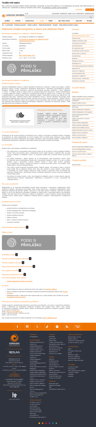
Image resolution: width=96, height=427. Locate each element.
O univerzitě (9, 25)
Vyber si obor (52, 338)
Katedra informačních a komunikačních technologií (83, 106)
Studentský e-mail (53, 361)
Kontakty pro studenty (55, 378)
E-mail (74, 13)
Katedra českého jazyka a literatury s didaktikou (82, 99)
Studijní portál (80, 13)
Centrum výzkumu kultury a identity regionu (82, 155)
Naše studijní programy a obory (68, 25)
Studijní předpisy (53, 374)
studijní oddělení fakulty (49, 318)
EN (27, 13)
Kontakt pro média (73, 367)
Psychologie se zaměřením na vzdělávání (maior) (33, 39)
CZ (25, 13)
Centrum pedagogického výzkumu (81, 149)
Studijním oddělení (51, 289)
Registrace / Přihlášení (54, 385)
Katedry (75, 92)
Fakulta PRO (80, 21)
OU (3, 25)
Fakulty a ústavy (32, 25)
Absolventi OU (76, 68)
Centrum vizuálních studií (79, 151)
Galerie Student (76, 164)
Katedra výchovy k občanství (80, 132)
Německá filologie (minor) (27, 41)
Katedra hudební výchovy (79, 103)
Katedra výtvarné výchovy (79, 135)
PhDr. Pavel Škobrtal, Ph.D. (27, 55)
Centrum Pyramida (35, 408)
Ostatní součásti (79, 160)
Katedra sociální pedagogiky (80, 122)
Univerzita (9, 21)
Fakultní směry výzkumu (74, 337)
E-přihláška (75, 33)
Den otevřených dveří (54, 349)
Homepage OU (34, 336)
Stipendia (74, 58)
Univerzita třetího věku (78, 73)
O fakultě (19, 21)
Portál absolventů (53, 383)
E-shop (70, 352)
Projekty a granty (72, 338)
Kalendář (70, 376)
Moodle (70, 13)
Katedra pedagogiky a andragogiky (82, 112)
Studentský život (76, 63)
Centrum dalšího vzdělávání (80, 137)
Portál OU (51, 359)
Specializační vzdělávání (79, 76)
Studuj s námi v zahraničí (79, 53)
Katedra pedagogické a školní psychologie (19, 281)
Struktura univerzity (20, 25)
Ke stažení (71, 374)
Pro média (89, 21)
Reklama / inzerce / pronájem (76, 360)
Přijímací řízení (76, 38)
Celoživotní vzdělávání (78, 71)
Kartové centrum (34, 415)
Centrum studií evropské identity (38, 393)
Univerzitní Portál (89, 13)
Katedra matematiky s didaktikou (81, 109)
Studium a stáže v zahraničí (56, 366)
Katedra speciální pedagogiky (80, 125)
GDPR (69, 349)
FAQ (50, 387)
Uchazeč (43, 21)
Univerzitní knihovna (35, 402)
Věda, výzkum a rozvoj (66, 21)
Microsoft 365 (63, 13)
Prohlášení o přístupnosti (74, 351)
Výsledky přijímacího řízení (79, 41)
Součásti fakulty (31, 21)
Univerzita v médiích (73, 372)
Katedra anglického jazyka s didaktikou (83, 96)
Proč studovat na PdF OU (79, 43)
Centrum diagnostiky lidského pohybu (82, 146)
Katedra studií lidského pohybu (80, 127)
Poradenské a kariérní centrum (16, 297)
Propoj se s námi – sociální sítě (80, 78)
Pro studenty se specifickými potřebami (82, 66)
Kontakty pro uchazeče (78, 81)
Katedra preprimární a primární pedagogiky (81, 119)
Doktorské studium (77, 46)
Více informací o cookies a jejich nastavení (55, 8)
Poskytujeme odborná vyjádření (76, 370)
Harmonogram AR (54, 364)
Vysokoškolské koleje (35, 409)
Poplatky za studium (77, 61)
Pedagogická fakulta (45, 25)
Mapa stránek (55, 13)
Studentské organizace (55, 376)
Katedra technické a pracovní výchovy (82, 130)
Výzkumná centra (79, 142)
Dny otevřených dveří (78, 48)
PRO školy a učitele (73, 354)
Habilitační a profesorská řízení (76, 340)
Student (51, 21)
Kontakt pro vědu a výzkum (75, 342)
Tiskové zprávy (72, 368)
